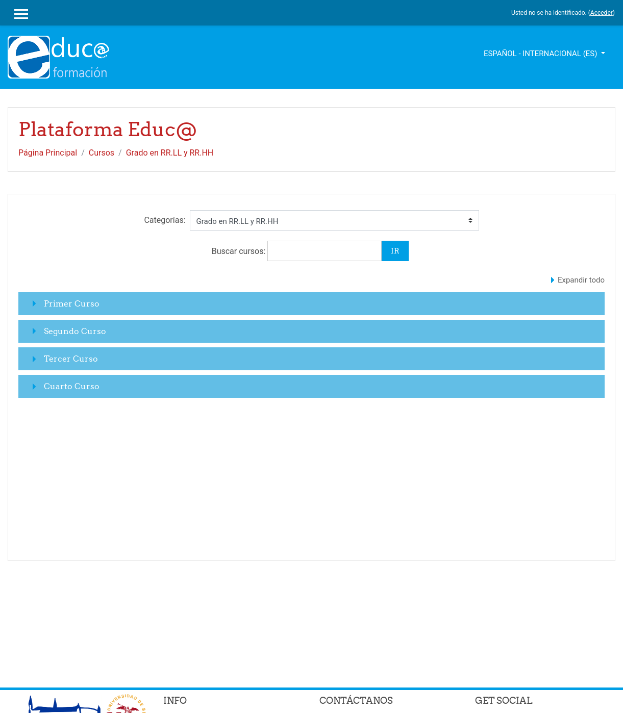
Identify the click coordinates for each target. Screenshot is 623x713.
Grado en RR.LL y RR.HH (170, 153)
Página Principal (47, 153)
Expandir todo (581, 280)
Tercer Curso (71, 358)
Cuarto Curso (71, 386)
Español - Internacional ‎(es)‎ (541, 53)
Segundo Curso (75, 331)
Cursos (101, 153)
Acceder (601, 12)
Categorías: (164, 220)
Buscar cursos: (240, 251)
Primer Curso (71, 303)
